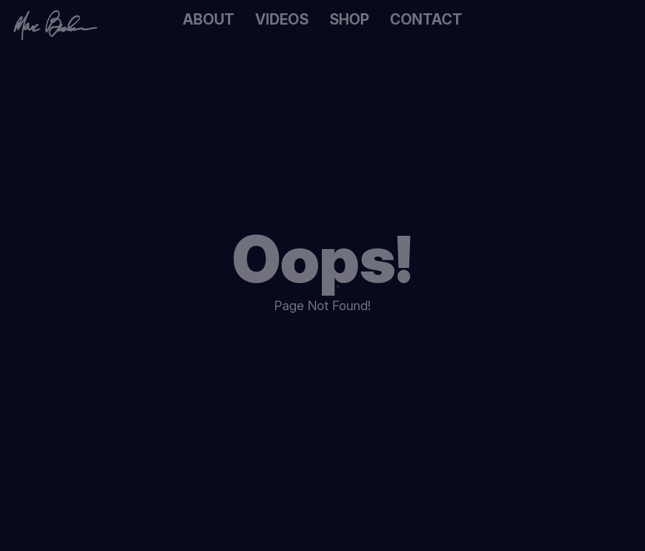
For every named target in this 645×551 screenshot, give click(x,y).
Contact (415, 19)
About (223, 19)
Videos (287, 19)
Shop (348, 19)
